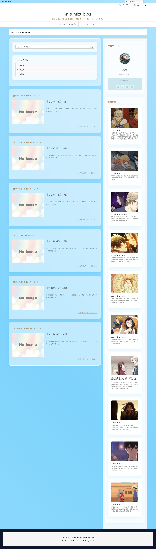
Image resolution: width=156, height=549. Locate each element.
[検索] (145, 5)
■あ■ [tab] (20, 69)
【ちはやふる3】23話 (56, 147)
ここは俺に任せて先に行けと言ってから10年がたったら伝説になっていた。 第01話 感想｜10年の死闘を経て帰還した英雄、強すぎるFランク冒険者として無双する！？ (125, 136)
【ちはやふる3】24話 (56, 101)
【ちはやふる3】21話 (56, 241)
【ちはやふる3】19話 (56, 334)
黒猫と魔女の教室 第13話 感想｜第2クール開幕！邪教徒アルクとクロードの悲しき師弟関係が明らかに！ (124, 301)
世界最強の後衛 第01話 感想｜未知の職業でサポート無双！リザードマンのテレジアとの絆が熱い (124, 341)
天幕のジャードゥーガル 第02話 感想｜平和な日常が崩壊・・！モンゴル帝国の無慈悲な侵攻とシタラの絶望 (124, 427)
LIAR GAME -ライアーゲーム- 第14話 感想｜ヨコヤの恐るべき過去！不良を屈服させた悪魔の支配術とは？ (124, 219)
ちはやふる (31, 96)
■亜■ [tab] (20, 74)
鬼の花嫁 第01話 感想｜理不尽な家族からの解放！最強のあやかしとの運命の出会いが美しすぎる (124, 468)
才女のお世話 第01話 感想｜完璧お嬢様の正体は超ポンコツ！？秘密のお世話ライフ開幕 (124, 178)
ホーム (15, 32)
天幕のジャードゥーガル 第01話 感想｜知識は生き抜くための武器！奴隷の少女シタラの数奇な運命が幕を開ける (124, 509)
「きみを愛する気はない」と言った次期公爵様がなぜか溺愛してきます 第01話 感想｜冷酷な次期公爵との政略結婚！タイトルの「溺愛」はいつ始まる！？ (124, 385)
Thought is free (89, 541)
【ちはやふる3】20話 (56, 287)
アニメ (39, 96)
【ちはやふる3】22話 (56, 194)
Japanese (130, 1)
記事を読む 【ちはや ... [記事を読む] (87, 126)
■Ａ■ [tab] (20, 65)
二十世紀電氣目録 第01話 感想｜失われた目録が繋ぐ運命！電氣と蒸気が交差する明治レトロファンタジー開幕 (124, 260)
